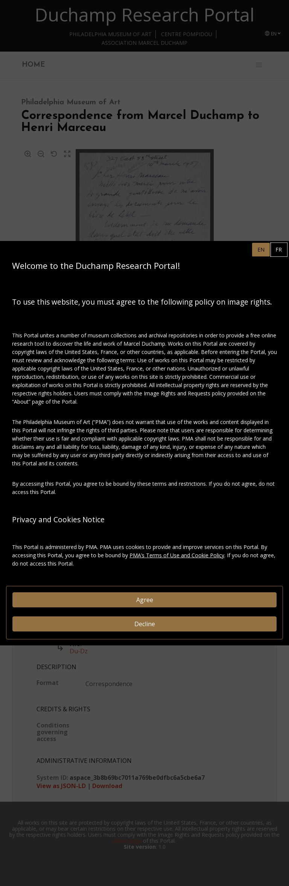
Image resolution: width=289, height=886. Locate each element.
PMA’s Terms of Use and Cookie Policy (176, 555)
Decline (144, 624)
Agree (144, 600)
